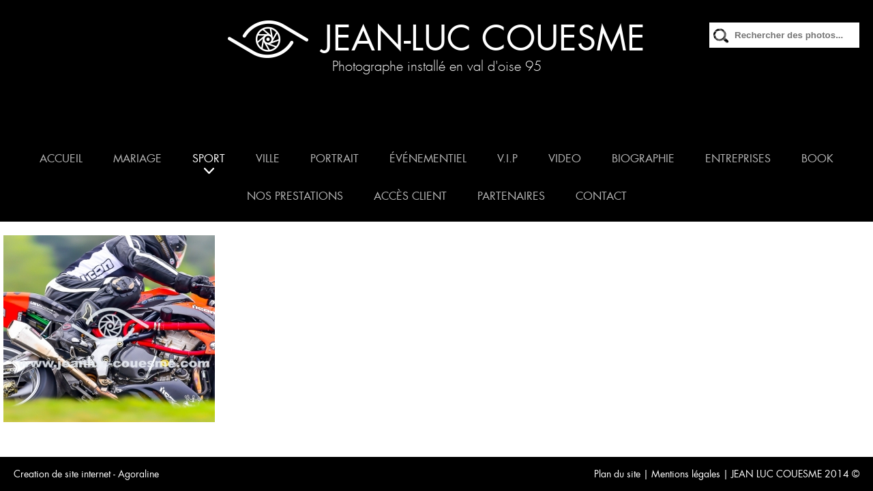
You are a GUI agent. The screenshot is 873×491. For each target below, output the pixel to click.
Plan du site (617, 474)
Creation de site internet (62, 474)
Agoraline (138, 474)
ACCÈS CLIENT (410, 196)
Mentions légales (685, 474)
